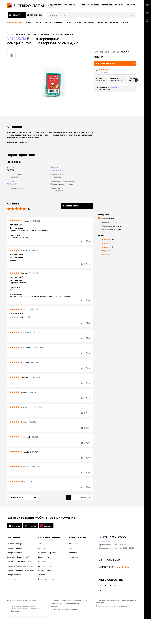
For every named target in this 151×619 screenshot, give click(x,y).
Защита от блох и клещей (18, 557)
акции (28, 22)
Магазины (73, 544)
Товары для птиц (14, 575)
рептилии (102, 22)
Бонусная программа (47, 553)
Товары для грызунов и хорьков (20, 566)
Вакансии (73, 553)
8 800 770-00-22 (112, 537)
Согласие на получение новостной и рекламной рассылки (116, 601)
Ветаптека (89, 22)
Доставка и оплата (46, 566)
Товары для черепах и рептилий (20, 570)
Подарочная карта (15, 544)
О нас (71, 548)
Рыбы (68, 22)
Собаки (47, 22)
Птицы (77, 22)
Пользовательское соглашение (64, 609)
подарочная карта (90, 5)
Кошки (38, 22)
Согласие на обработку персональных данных (67, 605)
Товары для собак (14, 553)
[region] (71, 22)
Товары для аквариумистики (19, 561)
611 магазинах (112, 87)
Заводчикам (43, 557)
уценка (124, 22)
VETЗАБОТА (16, 39)
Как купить (43, 561)
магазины (107, 5)
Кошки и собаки (57, 170)
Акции (41, 544)
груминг (119, 5)
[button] (115, 71)
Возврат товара (45, 570)
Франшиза (73, 557)
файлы (32, 606)
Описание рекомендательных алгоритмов (113, 606)
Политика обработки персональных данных (69, 600)
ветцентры (131, 5)
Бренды (41, 548)
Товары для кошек (15, 548)
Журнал (41, 575)
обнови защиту (14, 22)
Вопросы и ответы (46, 579)
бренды (114, 22)
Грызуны (58, 22)
